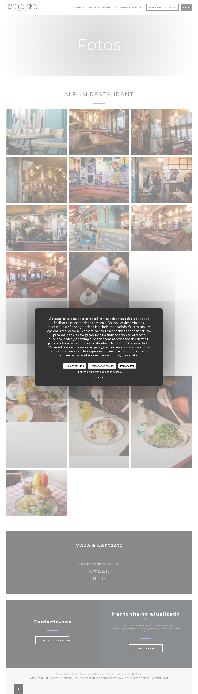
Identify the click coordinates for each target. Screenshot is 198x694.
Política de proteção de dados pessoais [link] (100, 371)
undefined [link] (99, 376)
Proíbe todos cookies (102, 365)
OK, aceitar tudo (74, 365)
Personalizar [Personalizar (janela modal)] (127, 365)
